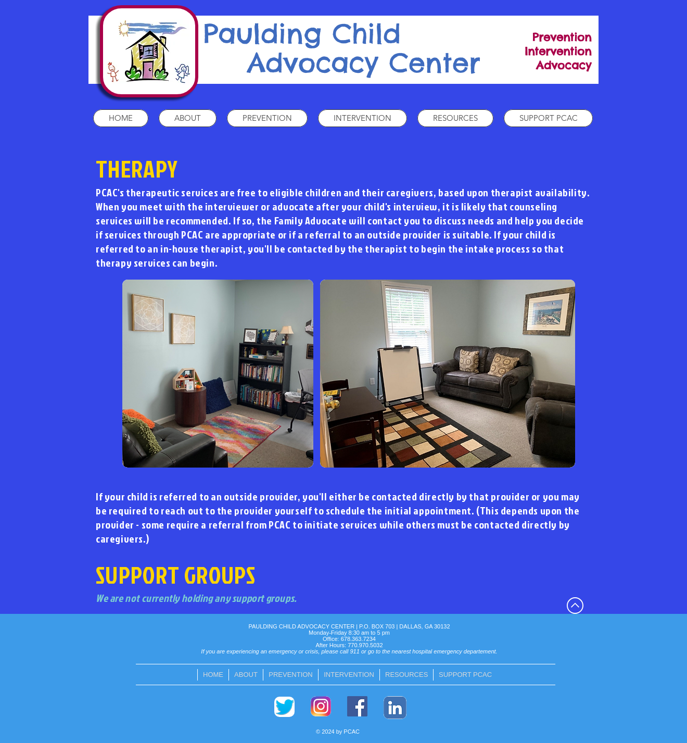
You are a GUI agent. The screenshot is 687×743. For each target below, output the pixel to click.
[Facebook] (357, 706)
